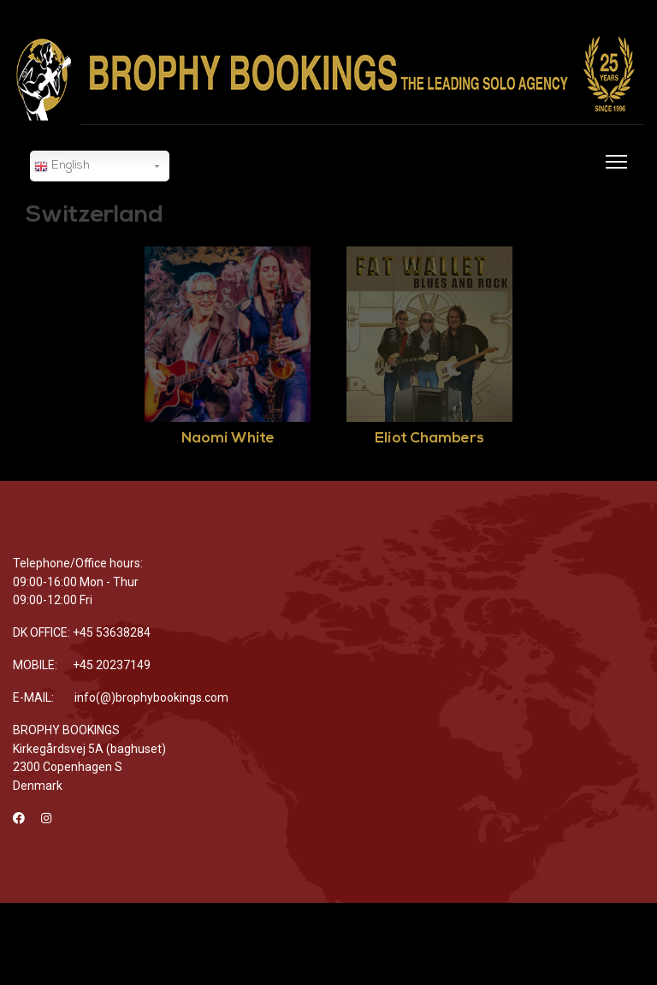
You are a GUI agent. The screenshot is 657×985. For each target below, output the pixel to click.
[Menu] (613, 172)
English (62, 167)
